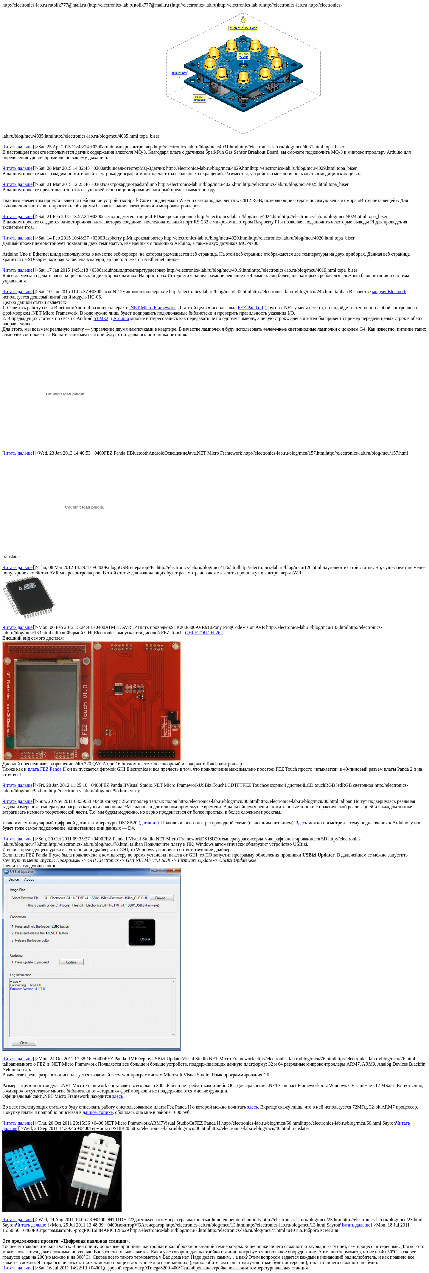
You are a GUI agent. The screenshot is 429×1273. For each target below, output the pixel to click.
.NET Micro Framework (152, 307)
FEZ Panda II (250, 307)
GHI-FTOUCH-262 (204, 632)
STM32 (101, 318)
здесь (117, 1096)
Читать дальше (17, 146)
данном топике (98, 1112)
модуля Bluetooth (389, 291)
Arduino (121, 318)
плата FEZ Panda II (47, 769)
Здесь (301, 822)
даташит (148, 822)
